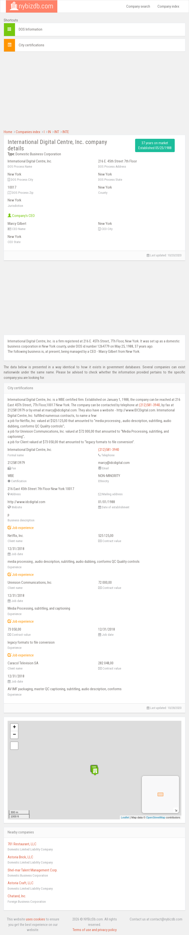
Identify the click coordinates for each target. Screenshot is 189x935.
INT (56, 132)
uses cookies (35, 919)
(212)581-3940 (149, 405)
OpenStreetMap (155, 817)
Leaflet (125, 817)
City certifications (31, 45)
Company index (168, 6)
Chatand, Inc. (17, 896)
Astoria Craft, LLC (20, 883)
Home (8, 132)
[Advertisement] (94, 89)
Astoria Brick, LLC (20, 857)
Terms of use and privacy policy (95, 930)
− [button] (14, 735)
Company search (138, 6)
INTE (66, 132)
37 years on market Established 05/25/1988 (155, 145)
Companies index (28, 132)
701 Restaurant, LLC (22, 844)
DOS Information (30, 29)
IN (49, 132)
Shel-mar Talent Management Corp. (33, 870)
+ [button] (14, 727)
